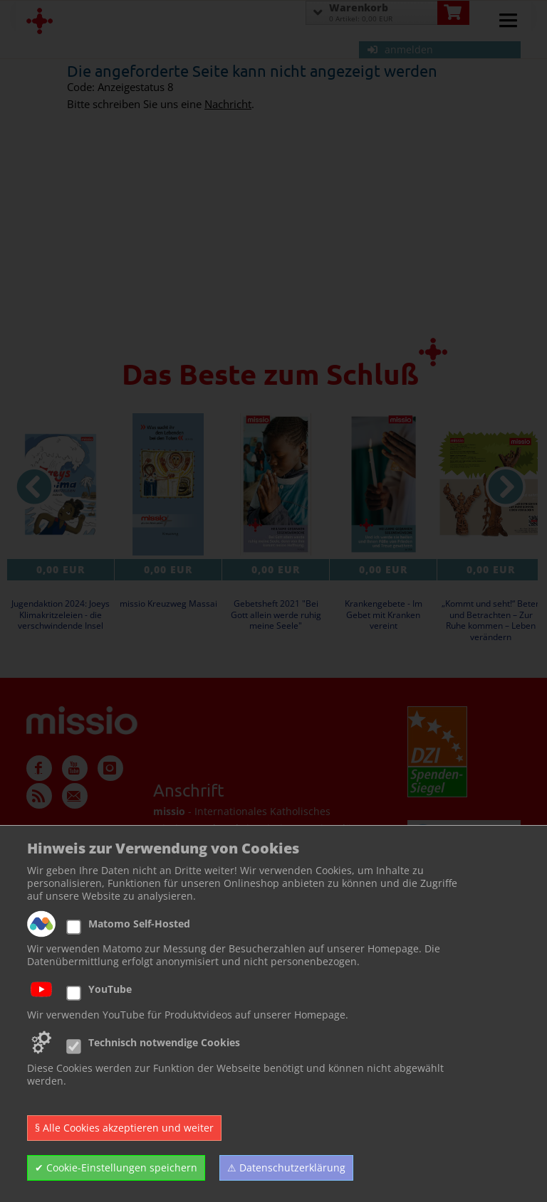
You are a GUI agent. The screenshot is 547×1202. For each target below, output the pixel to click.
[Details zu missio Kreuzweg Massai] (168, 484)
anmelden (400, 49)
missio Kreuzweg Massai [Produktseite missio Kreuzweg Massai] (168, 604)
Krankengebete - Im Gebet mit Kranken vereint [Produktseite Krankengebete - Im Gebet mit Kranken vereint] (383, 615)
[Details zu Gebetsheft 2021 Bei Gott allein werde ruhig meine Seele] (275, 484)
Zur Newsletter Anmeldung (247, 1153)
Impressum (53, 919)
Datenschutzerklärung (79, 936)
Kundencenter (60, 902)
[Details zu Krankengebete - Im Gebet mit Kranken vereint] (383, 484)
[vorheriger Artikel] (34, 487)
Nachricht (227, 104)
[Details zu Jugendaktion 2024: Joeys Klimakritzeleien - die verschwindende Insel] (60, 484)
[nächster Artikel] (506, 487)
